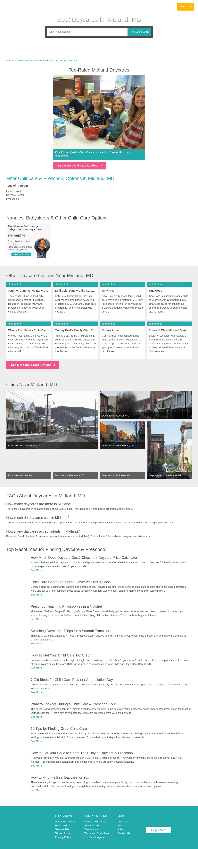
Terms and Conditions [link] (96, 833)
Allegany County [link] (57, 60)
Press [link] (121, 825)
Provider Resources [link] (95, 821)
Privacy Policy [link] (63, 837)
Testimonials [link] (62, 829)
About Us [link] (123, 821)
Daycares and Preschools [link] (19, 60)
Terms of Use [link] (62, 833)
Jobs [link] (120, 829)
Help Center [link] (158, 830)
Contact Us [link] (124, 833)
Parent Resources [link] (65, 821)
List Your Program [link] (94, 837)
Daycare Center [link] (15, 194)
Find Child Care (139, 31)
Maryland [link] (41, 60)
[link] (17, 7)
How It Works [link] (62, 825)
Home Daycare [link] (14, 191)
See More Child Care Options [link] (80, 165)
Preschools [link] (12, 198)
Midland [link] (73, 60)
